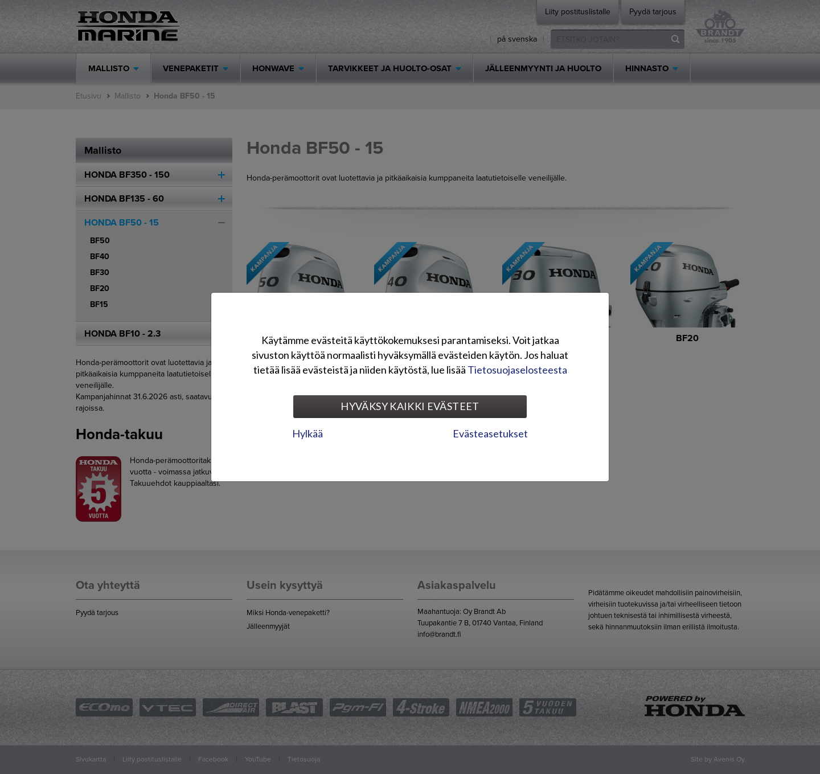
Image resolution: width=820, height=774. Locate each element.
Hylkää (307, 433)
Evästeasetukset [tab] (490, 433)
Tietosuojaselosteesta (517, 369)
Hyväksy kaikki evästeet (410, 406)
